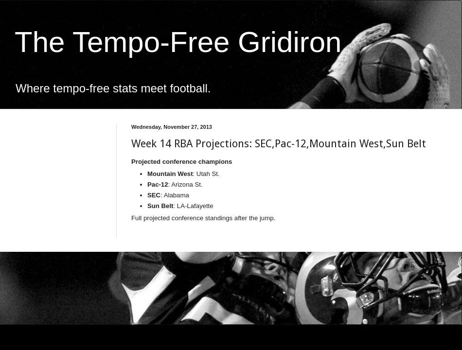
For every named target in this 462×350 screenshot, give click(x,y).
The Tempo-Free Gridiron (178, 42)
